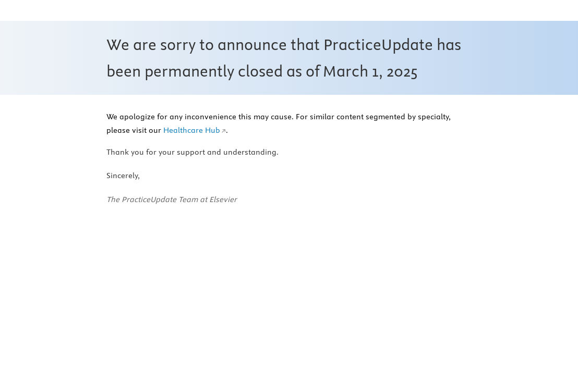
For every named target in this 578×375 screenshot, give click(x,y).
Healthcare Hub (191, 130)
